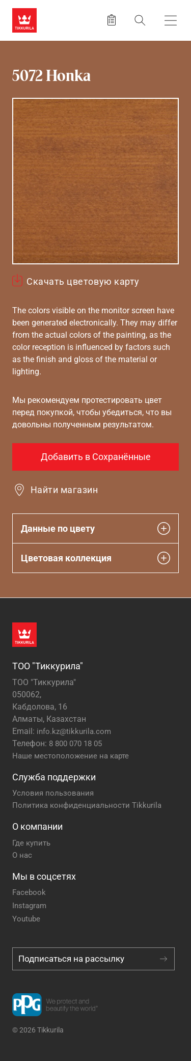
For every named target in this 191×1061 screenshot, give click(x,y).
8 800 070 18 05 (75, 743)
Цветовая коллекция (95, 558)
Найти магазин (64, 489)
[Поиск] (140, 20)
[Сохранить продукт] (111, 20)
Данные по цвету (95, 528)
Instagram (29, 905)
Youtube (26, 918)
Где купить (31, 843)
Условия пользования (53, 793)
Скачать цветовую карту (83, 281)
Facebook (29, 892)
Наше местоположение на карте (70, 755)
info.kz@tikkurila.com (74, 731)
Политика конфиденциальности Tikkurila (86, 805)
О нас (22, 855)
